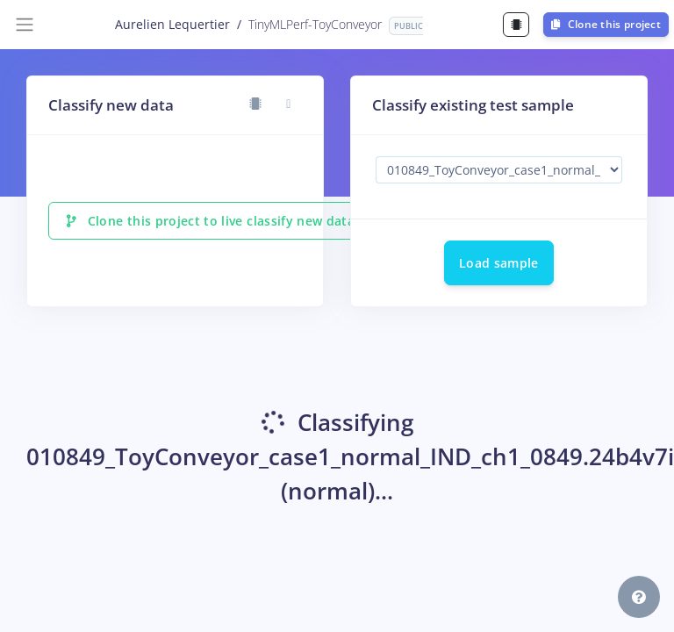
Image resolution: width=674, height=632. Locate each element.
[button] (639, 597)
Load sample (499, 263)
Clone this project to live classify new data (211, 220)
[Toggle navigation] (24, 25)
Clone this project (606, 24)
